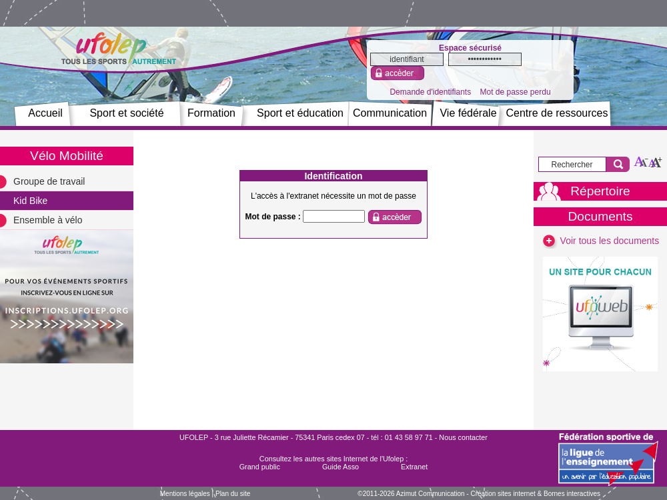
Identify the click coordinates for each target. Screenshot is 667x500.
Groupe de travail (49, 181)
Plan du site (232, 493)
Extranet (414, 467)
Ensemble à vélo (48, 220)
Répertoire (600, 191)
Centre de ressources (557, 113)
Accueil (45, 113)
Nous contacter (463, 437)
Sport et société (126, 113)
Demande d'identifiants (430, 92)
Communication (390, 113)
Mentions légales (185, 493)
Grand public (259, 467)
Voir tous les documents (601, 240)
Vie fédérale (468, 113)
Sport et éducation (300, 113)
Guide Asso (340, 467)
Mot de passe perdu (515, 92)
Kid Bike (30, 200)
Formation (211, 113)
